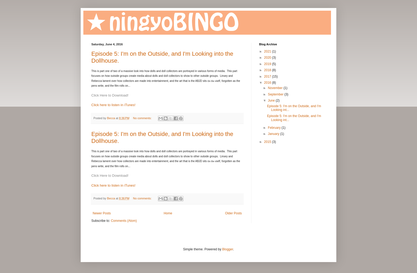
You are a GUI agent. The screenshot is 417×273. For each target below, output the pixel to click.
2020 (268, 57)
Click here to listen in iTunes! (113, 105)
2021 (268, 51)
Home (168, 213)
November (276, 88)
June (272, 100)
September (276, 94)
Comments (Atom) (124, 221)
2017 (268, 76)
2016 (268, 83)
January (274, 134)
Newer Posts (102, 213)
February (274, 128)
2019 (268, 64)
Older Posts (233, 213)
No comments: (143, 118)
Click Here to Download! (109, 95)
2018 (268, 70)
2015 (268, 142)
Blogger (227, 249)
